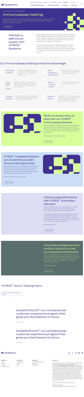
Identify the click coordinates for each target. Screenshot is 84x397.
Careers (2, 364)
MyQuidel (19, 365)
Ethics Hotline (35, 367)
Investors (3, 365)
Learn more (19, 324)
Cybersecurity (35, 365)
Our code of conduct (5, 369)
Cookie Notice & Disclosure (38, 364)
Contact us (60, 2)
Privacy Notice (71, 368)
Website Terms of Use (63, 368)
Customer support (20, 364)
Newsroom (3, 367)
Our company (45, 2)
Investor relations (53, 2)
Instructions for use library (35, 2)
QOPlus (18, 367)
